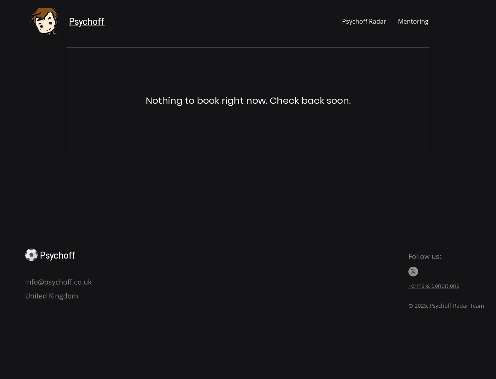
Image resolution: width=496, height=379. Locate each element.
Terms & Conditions (433, 285)
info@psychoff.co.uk (58, 281)
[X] (413, 271)
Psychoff (87, 21)
